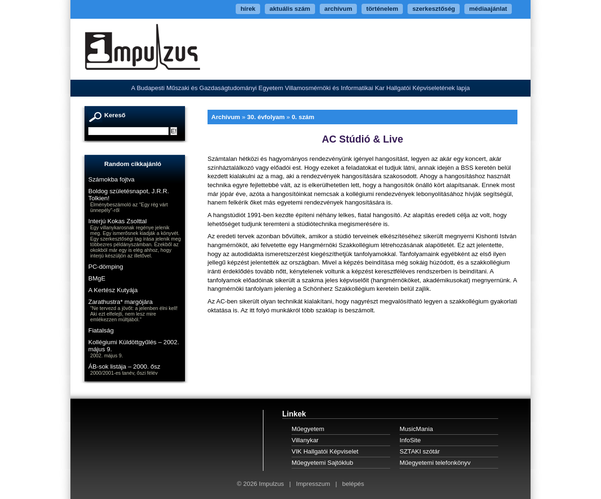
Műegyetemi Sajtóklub (322, 462)
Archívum (225, 117)
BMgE (96, 278)
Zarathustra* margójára (120, 301)
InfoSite (410, 440)
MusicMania (416, 428)
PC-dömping (105, 266)
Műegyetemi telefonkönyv (435, 462)
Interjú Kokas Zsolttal (117, 221)
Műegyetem (308, 428)
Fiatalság (101, 330)
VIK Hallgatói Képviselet (325, 451)
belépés (353, 483)
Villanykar (305, 440)
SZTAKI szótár (420, 451)
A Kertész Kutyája (113, 290)
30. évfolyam (266, 117)
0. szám (303, 117)
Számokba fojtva (111, 179)
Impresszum (313, 483)
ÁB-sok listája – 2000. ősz (124, 366)
